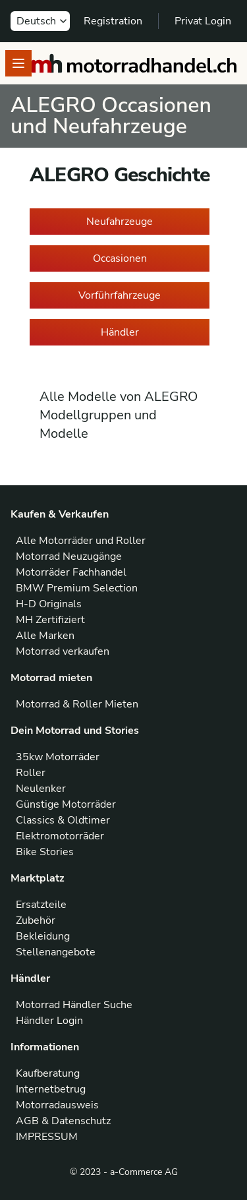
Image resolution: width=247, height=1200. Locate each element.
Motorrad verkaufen (62, 651)
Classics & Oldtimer (63, 820)
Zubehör (35, 920)
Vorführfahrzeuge (119, 295)
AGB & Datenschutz (63, 1121)
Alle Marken (45, 635)
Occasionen (120, 258)
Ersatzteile (41, 904)
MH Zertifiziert (50, 620)
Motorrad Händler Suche (74, 1005)
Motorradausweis (57, 1105)
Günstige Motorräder (66, 804)
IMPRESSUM (47, 1136)
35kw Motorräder (57, 757)
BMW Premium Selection (77, 588)
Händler (120, 332)
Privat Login (203, 21)
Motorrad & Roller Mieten (77, 704)
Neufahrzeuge (119, 221)
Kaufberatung (48, 1073)
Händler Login (49, 1020)
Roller (30, 772)
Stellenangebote (56, 952)
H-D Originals (49, 604)
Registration (113, 21)
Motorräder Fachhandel (71, 572)
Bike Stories (45, 852)
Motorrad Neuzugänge (69, 556)
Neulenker (41, 788)
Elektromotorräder (60, 836)
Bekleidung (43, 936)
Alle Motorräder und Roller (81, 540)
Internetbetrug (51, 1089)
